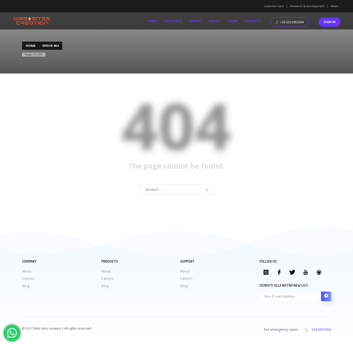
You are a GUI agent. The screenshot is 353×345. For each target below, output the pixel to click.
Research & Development (307, 6)
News (334, 6)
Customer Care (274, 6)
